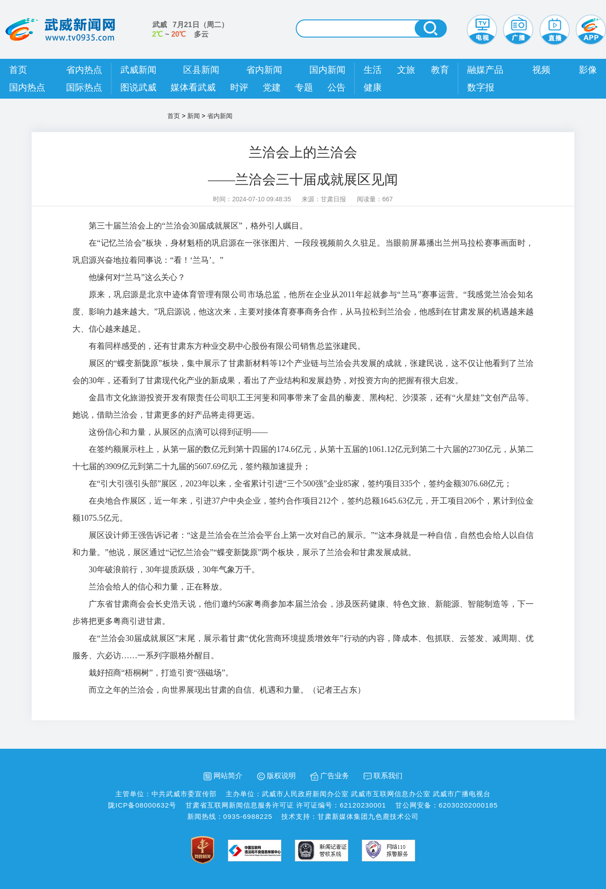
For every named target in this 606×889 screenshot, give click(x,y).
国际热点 (84, 87)
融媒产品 (485, 70)
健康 (373, 87)
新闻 (193, 115)
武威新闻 (138, 70)
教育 (440, 70)
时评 (239, 87)
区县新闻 (201, 70)
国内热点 (27, 87)
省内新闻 (264, 70)
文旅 (406, 70)
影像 (588, 70)
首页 (18, 70)
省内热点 (84, 70)
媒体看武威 (193, 87)
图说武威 (138, 87)
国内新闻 (327, 70)
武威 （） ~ (190, 29)
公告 (336, 87)
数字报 (480, 87)
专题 (304, 87)
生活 (373, 70)
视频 (541, 70)
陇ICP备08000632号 (142, 805)
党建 (272, 87)
